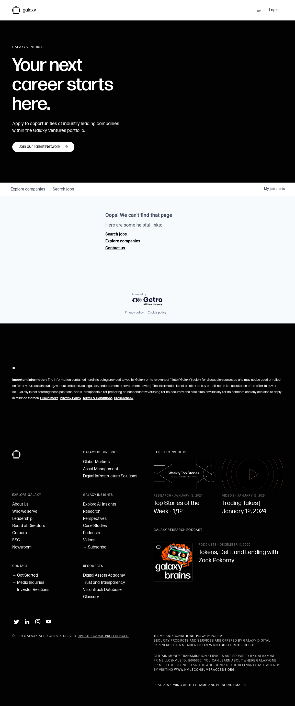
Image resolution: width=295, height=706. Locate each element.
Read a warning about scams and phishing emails (200, 685)
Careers (19, 533)
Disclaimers (49, 398)
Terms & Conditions (97, 398)
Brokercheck (123, 398)
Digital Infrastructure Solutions (110, 476)
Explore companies (122, 241)
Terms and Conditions (174, 636)
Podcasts (91, 533)
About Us (20, 504)
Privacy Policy (70, 398)
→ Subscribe (94, 547)
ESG (16, 540)
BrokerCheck (242, 645)
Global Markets (96, 462)
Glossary (91, 597)
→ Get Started (25, 575)
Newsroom (21, 547)
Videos (89, 540)
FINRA (207, 645)
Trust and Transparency (104, 582)
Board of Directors (28, 525)
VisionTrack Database (102, 589)
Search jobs (116, 234)
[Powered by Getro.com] (147, 299)
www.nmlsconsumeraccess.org (204, 670)
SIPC (225, 645)
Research (91, 511)
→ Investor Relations (30, 589)
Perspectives (95, 518)
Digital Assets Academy (104, 575)
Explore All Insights (99, 504)
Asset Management (100, 469)
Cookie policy (157, 312)
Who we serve (24, 511)
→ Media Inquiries (28, 582)
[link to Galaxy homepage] (28, 10)
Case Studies (95, 525)
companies (28, 189)
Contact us (115, 247)
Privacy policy (134, 312)
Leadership (22, 518)
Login (274, 10)
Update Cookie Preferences (103, 636)
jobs (64, 189)
